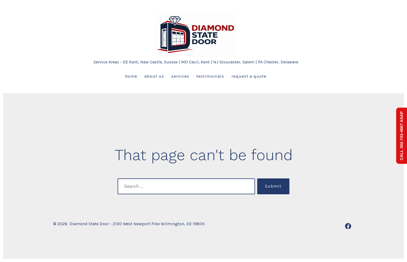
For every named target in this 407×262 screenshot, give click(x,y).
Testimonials (210, 76)
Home (131, 76)
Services (180, 76)
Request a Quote (248, 76)
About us (154, 76)
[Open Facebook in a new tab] (348, 226)
